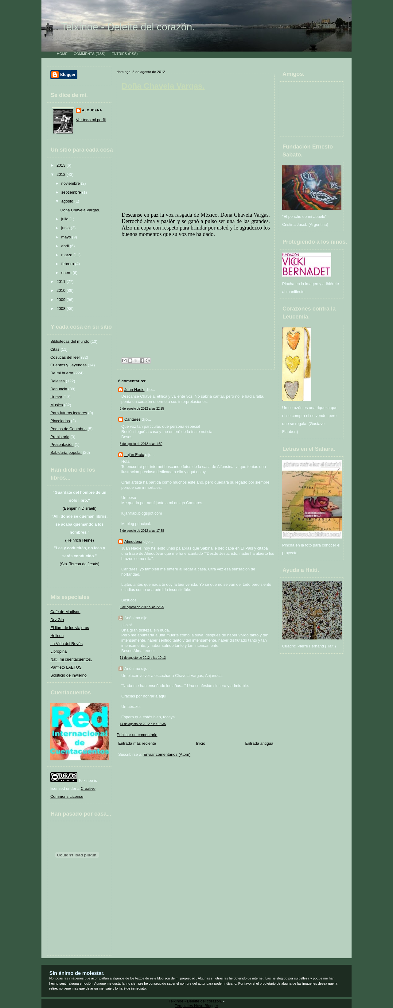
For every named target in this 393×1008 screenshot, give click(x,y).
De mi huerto (61, 373)
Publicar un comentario (137, 734)
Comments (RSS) (89, 54)
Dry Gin (57, 619)
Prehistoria (59, 436)
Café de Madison (65, 611)
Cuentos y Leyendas (68, 365)
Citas (55, 349)
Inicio (200, 743)
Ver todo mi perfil (91, 120)
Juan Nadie (134, 389)
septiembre (71, 192)
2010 (61, 290)
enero (67, 272)
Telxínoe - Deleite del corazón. (128, 27)
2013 (61, 165)
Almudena (92, 110)
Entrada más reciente (137, 743)
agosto (68, 201)
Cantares (132, 419)
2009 (61, 299)
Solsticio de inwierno (68, 675)
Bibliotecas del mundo (69, 341)
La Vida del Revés (66, 643)
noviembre (71, 183)
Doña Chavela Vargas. (80, 210)
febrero (68, 263)
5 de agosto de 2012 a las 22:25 (142, 408)
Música (56, 405)
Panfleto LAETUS (66, 667)
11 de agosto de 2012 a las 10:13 (143, 657)
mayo (66, 237)
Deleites (57, 381)
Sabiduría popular (66, 452)
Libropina (58, 651)
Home (62, 54)
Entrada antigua (259, 743)
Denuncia (58, 389)
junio (66, 228)
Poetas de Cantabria (68, 429)
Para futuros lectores (68, 413)
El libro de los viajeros (69, 627)
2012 (61, 174)
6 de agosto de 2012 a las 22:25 (142, 607)
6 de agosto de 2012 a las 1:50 (141, 444)
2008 (61, 308)
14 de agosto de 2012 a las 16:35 (143, 724)
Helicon (57, 635)
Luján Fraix (134, 454)
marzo (67, 255)
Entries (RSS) (124, 54)
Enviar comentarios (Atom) (166, 754)
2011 (61, 281)
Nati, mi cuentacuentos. (71, 659)
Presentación (62, 444)
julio (65, 219)
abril (65, 246)
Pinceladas (60, 421)
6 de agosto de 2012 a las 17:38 (142, 530)
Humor (56, 397)
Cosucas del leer (65, 357)
